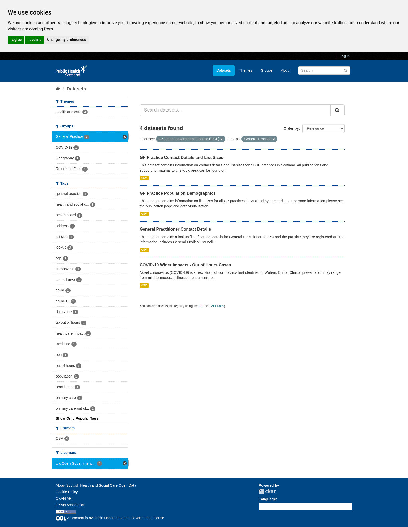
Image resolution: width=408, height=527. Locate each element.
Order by (291, 128)
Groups (266, 70)
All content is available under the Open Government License (110, 518)
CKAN (267, 491)
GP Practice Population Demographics (178, 193)
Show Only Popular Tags (77, 418)
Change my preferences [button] (66, 39)
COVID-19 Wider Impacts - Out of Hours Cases (185, 265)
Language (267, 499)
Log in (345, 56)
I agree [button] (16, 39)
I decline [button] (34, 39)
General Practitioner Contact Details (175, 229)
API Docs (217, 306)
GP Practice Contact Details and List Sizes (182, 157)
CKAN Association (70, 505)
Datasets (223, 70)
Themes (245, 70)
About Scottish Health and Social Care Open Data (96, 485)
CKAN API (64, 498)
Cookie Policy (67, 492)
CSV (144, 177)
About (285, 70)
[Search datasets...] (235, 110)
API (201, 306)
